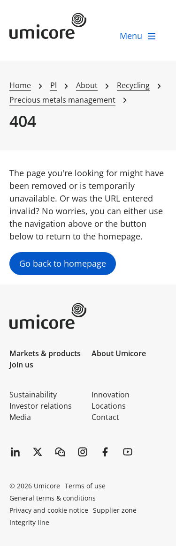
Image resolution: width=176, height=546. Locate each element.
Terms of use (85, 485)
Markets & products (45, 353)
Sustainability (33, 394)
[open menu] (138, 36)
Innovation (111, 394)
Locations (109, 406)
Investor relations (40, 406)
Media (20, 417)
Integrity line (29, 522)
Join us (21, 364)
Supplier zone (115, 510)
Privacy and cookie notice (48, 510)
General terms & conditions (52, 498)
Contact (105, 417)
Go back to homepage (62, 263)
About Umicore (119, 353)
